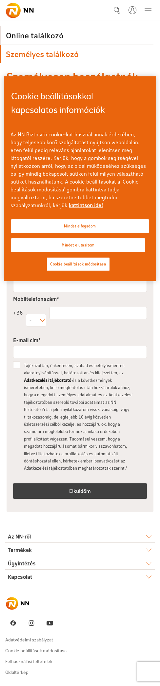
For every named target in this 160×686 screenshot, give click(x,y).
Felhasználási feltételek (28, 661)
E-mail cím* (27, 340)
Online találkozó (35, 35)
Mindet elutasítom (78, 245)
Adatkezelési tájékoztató (47, 380)
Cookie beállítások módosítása (36, 650)
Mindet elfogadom (80, 226)
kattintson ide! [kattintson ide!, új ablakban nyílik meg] (86, 205)
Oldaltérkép (17, 672)
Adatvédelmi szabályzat (29, 640)
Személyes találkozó (42, 54)
